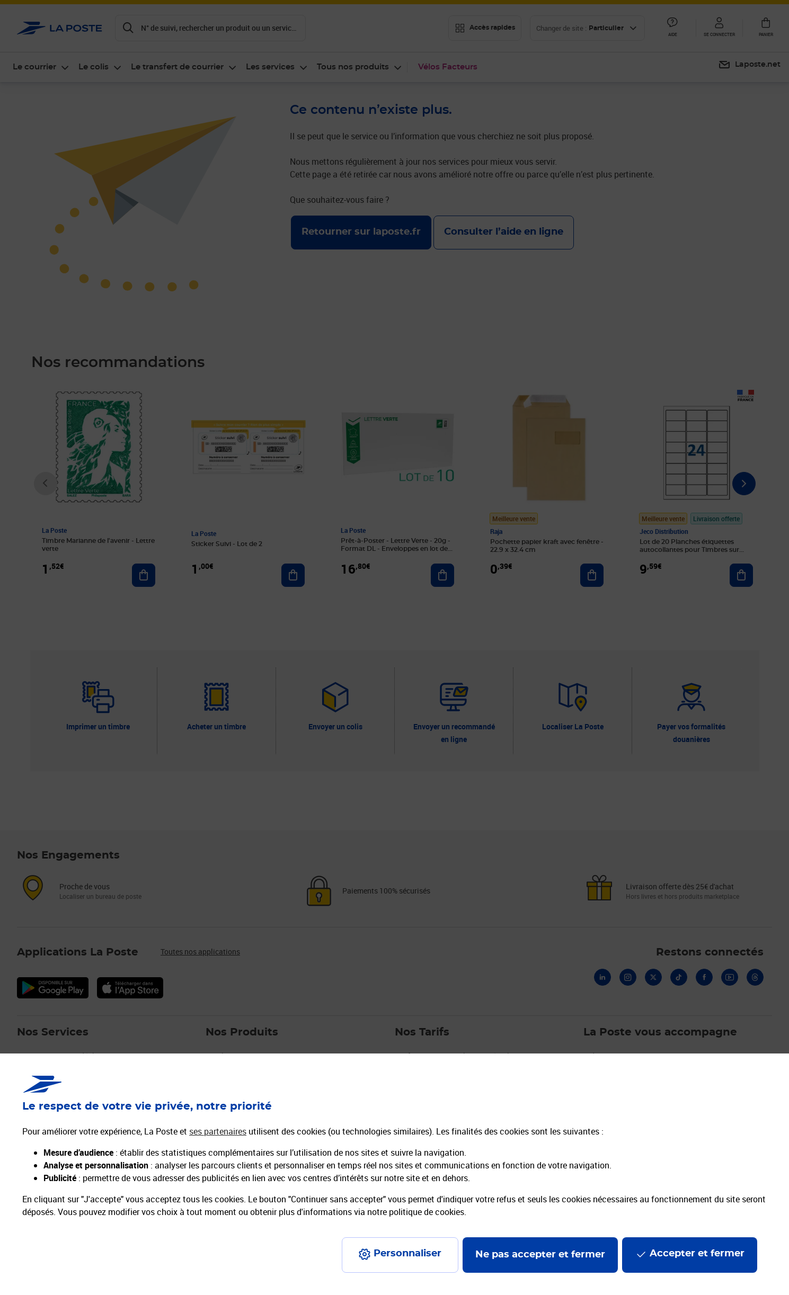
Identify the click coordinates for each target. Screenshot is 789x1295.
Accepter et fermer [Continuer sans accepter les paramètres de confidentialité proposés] (697, 1253)
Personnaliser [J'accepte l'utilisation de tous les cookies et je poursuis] (407, 1253)
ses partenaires (217, 1131)
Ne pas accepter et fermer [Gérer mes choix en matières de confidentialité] (540, 1255)
